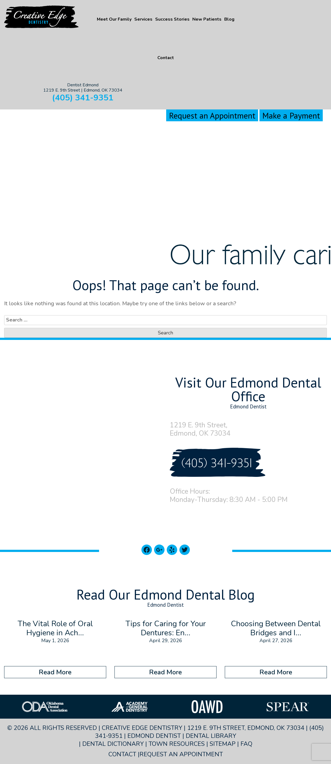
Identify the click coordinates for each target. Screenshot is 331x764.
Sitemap (223, 744)
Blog (229, 19)
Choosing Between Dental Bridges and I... (276, 628)
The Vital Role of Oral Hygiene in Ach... (55, 628)
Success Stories (172, 19)
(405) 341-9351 (82, 97)
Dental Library (211, 736)
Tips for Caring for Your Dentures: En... (165, 628)
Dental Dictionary (113, 744)
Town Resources (177, 744)
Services (143, 19)
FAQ (246, 744)
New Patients (206, 19)
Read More (55, 672)
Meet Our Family (114, 19)
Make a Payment (291, 115)
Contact (165, 58)
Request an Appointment (212, 115)
